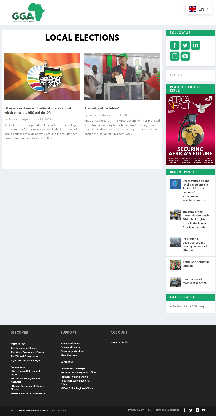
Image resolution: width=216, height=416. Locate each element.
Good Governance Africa (32, 411)
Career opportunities (72, 351)
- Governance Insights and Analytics (25, 380)
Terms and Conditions (166, 410)
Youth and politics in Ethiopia (196, 264)
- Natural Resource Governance (28, 393)
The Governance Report (24, 348)
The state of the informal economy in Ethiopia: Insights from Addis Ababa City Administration (196, 219)
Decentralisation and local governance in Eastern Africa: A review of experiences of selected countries (196, 191)
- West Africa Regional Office (77, 388)
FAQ (149, 410)
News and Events (70, 347)
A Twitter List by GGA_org (187, 306)
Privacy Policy (136, 410)
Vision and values (70, 343)
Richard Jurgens (19, 120)
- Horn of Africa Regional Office (78, 373)
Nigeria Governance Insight (26, 361)
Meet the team (69, 355)
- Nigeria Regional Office (74, 377)
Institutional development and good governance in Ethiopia (195, 245)
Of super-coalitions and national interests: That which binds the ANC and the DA (37, 110)
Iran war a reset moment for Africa (195, 281)
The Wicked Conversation (25, 356)
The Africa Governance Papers (27, 352)
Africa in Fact (18, 344)
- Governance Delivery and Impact (25, 373)
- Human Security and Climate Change (27, 388)
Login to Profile (119, 342)
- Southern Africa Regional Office (75, 382)
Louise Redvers (99, 115)
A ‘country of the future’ (101, 108)
